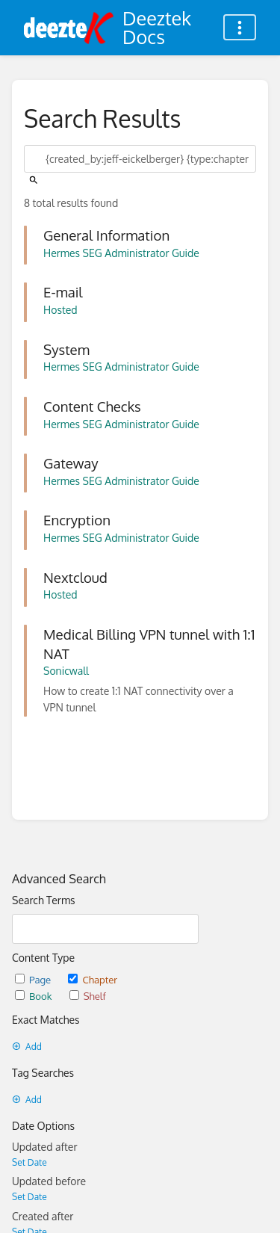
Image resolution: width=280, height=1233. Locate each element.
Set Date (29, 1162)
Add (27, 1046)
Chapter (92, 979)
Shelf (87, 995)
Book (35, 995)
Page (34, 979)
